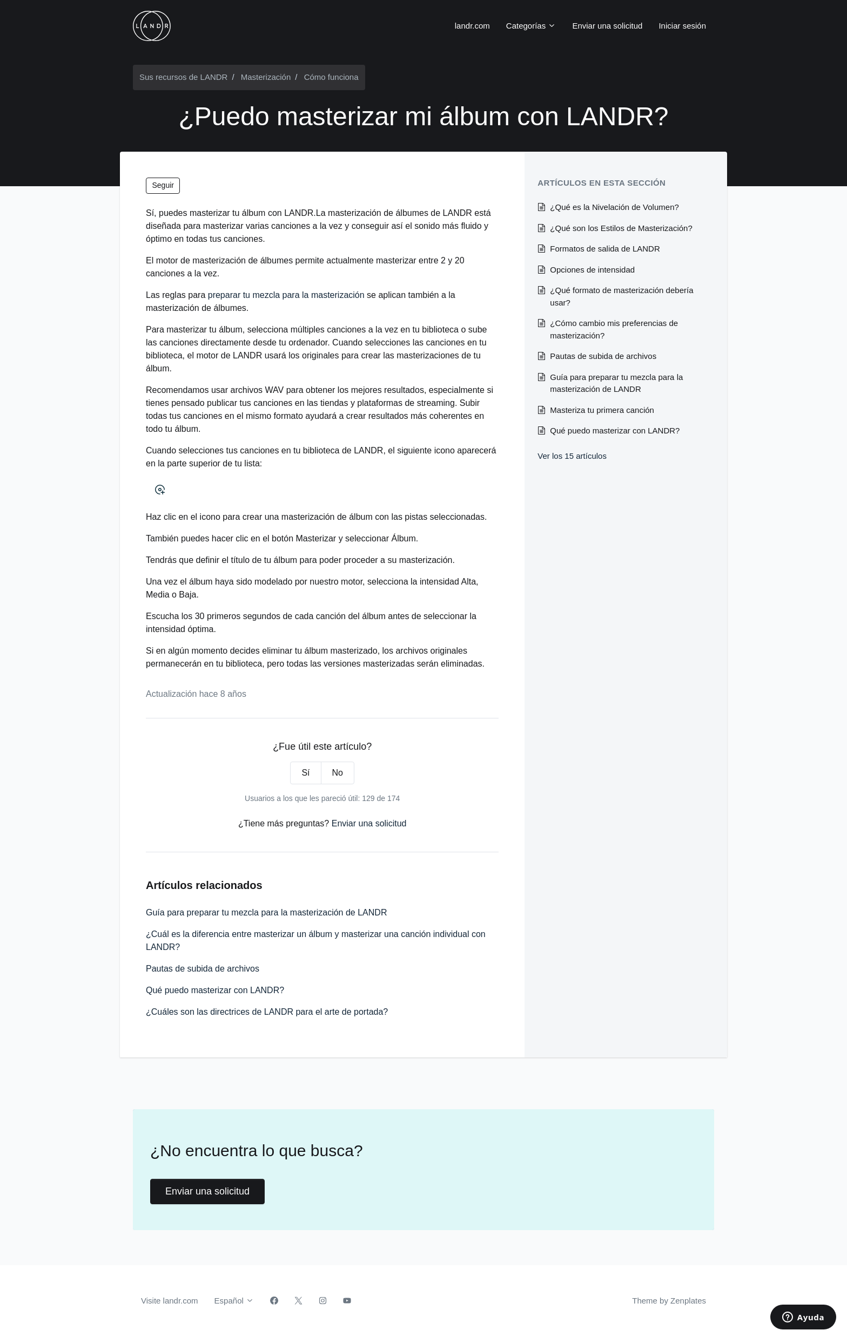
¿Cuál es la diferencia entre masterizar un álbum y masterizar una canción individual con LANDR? (316, 940)
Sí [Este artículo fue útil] (305, 772)
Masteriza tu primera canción (602, 410)
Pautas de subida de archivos (202, 968)
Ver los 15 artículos (572, 455)
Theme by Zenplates (668, 1299)
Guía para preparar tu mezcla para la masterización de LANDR (266, 912)
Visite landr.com (169, 1300)
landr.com (472, 25)
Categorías (531, 25)
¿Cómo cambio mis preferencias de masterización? (614, 329)
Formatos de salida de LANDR (605, 248)
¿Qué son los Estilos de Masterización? (621, 228)
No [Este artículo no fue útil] (337, 772)
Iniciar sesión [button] (682, 25)
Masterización (266, 77)
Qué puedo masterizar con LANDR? (215, 990)
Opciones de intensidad (592, 269)
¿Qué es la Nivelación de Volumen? (614, 207)
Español (234, 1300)
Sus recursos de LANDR (183, 77)
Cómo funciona (331, 77)
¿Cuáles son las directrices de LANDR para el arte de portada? (267, 1011)
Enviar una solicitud (607, 25)
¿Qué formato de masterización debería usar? (621, 296)
